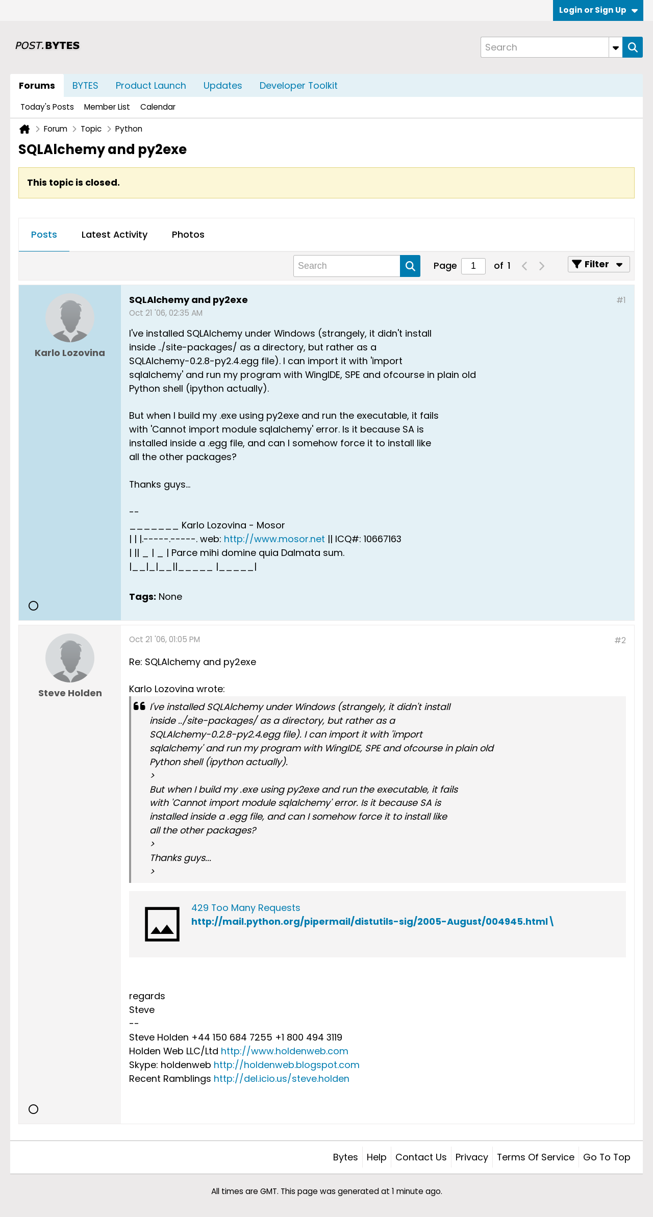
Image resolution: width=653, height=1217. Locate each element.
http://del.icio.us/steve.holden (281, 1078)
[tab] (44, 235)
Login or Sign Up (598, 10)
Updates (223, 85)
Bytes (345, 1157)
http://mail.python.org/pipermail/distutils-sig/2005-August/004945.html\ (373, 921)
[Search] (551, 47)
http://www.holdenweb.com (284, 1051)
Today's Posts (47, 107)
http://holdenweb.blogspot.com (287, 1064)
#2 (620, 640)
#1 (621, 300)
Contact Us (421, 1157)
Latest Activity (114, 234)
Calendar (157, 107)
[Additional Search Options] (616, 47)
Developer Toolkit (299, 85)
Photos (188, 234)
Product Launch (151, 85)
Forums (37, 85)
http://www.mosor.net (274, 539)
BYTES (85, 85)
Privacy (472, 1157)
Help (377, 1157)
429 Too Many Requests (245, 907)
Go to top (607, 1157)
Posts (44, 234)
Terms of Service (535, 1157)
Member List (107, 107)
